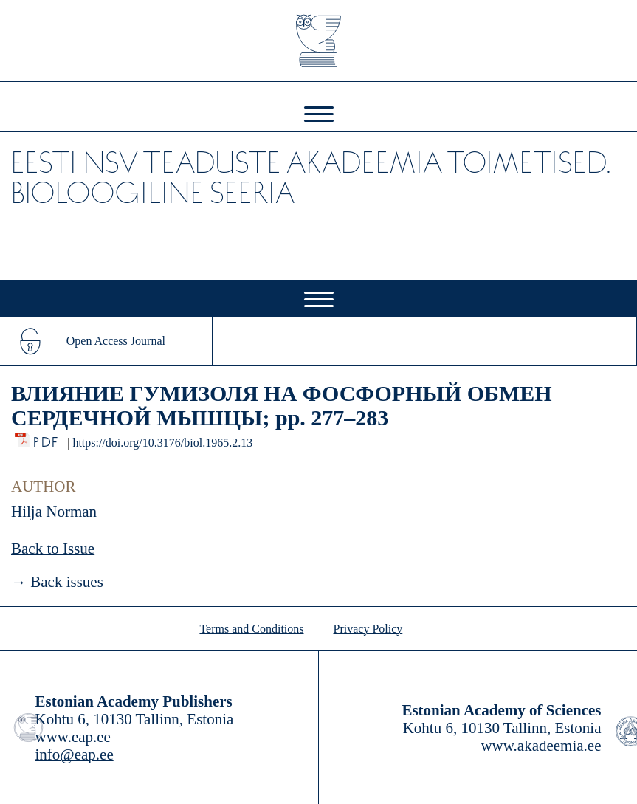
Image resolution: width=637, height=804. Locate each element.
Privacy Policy (368, 628)
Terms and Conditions (251, 628)
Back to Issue (52, 548)
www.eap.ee (73, 737)
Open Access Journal (115, 340)
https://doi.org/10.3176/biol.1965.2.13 (162, 442)
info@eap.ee (74, 754)
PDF (47, 438)
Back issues (66, 582)
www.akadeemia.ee (541, 746)
